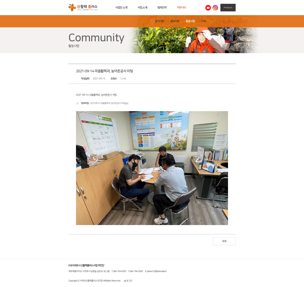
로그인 (127, 280)
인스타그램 (215, 8)
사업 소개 (142, 7)
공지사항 (159, 21)
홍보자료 (174, 21)
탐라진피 (161, 7)
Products (228, 7)
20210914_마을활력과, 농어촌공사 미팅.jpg (109, 103)
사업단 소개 (121, 7)
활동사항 (82, 7)
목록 (224, 241)
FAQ (203, 21)
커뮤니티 (181, 7)
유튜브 (208, 8)
